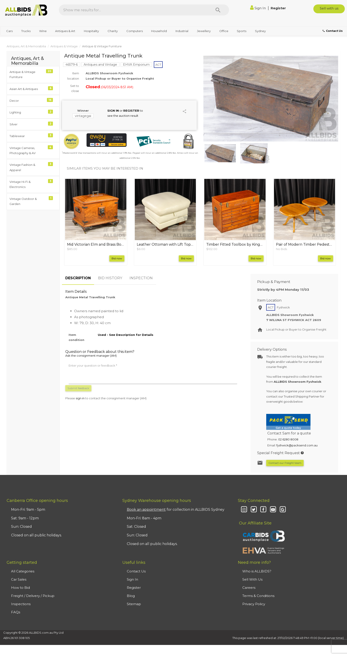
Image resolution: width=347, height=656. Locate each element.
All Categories (22, 571)
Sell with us (329, 8)
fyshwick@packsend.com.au (297, 445)
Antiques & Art (65, 31)
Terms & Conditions (258, 596)
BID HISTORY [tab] (110, 278)
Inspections (21, 604)
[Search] (218, 9)
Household (159, 31)
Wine (43, 31)
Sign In (258, 8)
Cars (9, 31)
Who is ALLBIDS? (256, 571)
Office (223, 31)
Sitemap (134, 604)
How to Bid (20, 587)
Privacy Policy (253, 604)
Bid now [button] (117, 258)
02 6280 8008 (288, 439)
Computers (134, 31)
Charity (113, 31)
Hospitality (91, 31)
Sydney (260, 31)
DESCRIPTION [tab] (78, 278)
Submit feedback (78, 388)
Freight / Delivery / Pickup (32, 596)
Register (278, 8)
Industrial (181, 31)
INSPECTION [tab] (141, 278)
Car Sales (18, 579)
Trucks (26, 31)
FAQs (15, 612)
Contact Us (136, 571)
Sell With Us (252, 579)
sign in (80, 398)
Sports (241, 31)
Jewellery (204, 31)
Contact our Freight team (284, 463)
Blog (131, 596)
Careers (248, 587)
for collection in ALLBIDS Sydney (175, 509)
